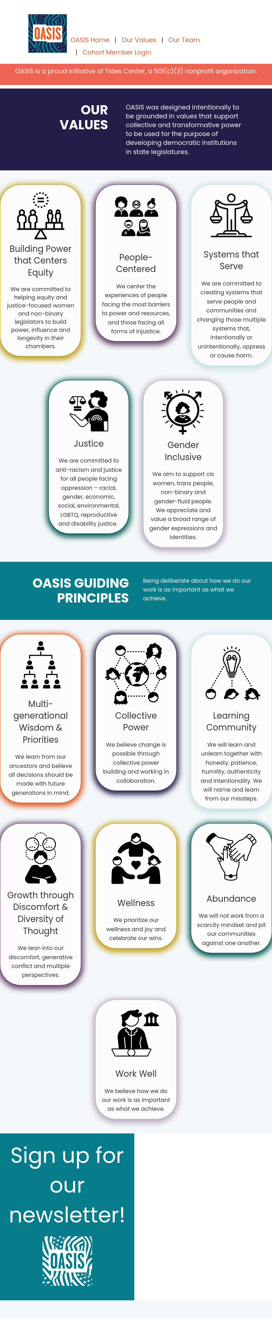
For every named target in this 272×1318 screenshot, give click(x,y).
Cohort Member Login (117, 52)
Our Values (138, 39)
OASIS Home (89, 39)
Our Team (184, 39)
